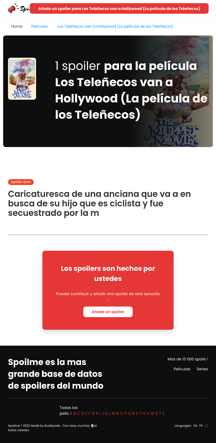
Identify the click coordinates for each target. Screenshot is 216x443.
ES (206, 426)
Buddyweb (52, 426)
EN (195, 426)
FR (201, 426)
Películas (182, 369)
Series (202, 369)
